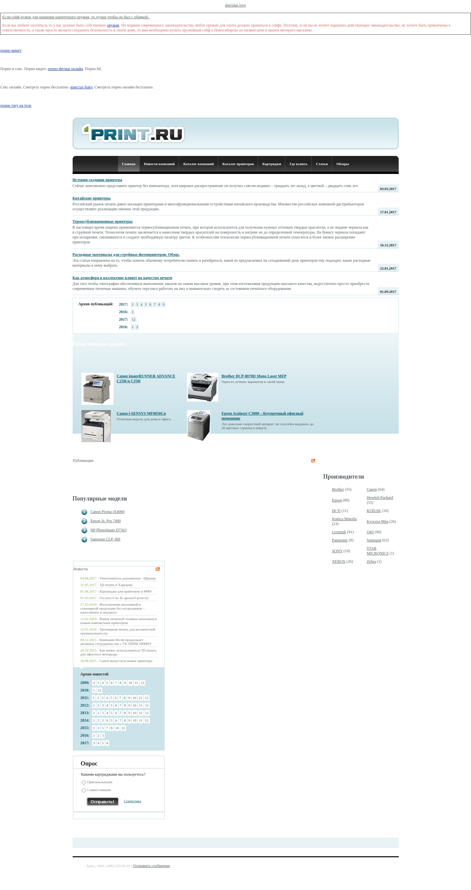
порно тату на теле (15, 105)
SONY (337, 551)
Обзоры (342, 164)
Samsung (374, 540)
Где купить (298, 164)
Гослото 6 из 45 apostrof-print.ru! (124, 598)
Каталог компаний (198, 164)
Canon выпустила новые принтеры (125, 661)
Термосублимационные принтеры (103, 221)
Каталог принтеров (238, 164)
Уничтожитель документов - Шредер (127, 578)
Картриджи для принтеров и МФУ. (125, 591)
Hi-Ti (336, 510)
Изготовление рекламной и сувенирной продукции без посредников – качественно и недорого (112, 608)
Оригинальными (100, 782)
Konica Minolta (344, 519)
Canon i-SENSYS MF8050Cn (141, 413)
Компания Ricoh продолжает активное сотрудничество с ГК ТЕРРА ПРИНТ (115, 642)
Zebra (371, 561)
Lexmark (339, 532)
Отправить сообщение (151, 865)
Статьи (322, 164)
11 (136, 683)
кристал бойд (81, 87)
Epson (337, 500)
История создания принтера (97, 180)
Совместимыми (99, 790)
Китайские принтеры (92, 198)
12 (133, 319)
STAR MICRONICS (378, 551)
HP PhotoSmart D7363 (109, 530)
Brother (338, 489)
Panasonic (340, 540)
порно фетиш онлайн (65, 68)
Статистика (132, 801)
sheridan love (235, 5)
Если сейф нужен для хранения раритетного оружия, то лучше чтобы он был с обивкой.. (76, 17)
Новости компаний (159, 164)
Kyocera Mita (377, 521)
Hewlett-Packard (380, 497)
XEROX (338, 561)
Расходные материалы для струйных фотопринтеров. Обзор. (126, 254)
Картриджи (271, 164)
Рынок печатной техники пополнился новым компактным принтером (118, 621)
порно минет (11, 50)
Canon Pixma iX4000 (108, 511)
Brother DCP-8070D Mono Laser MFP (254, 376)
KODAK (374, 510)
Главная (128, 164)
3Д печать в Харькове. (116, 585)
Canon (372, 489)
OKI (370, 532)
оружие (113, 25)
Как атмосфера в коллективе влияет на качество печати (122, 277)
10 (130, 683)
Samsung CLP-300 (105, 539)
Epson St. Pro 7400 (106, 521)
